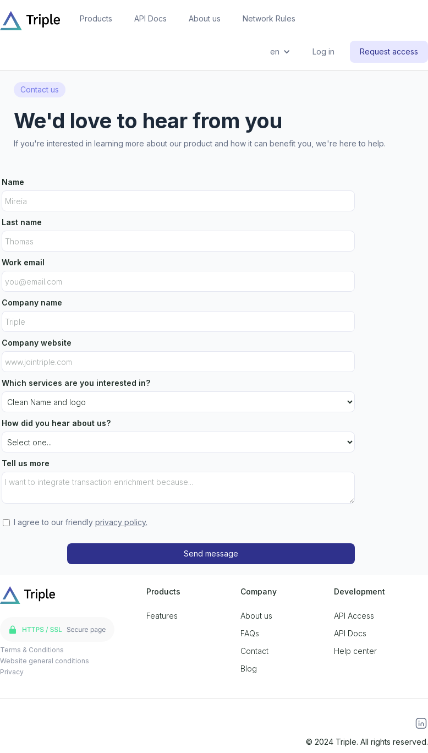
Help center (355, 651)
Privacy (12, 672)
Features (162, 615)
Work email (23, 262)
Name (13, 182)
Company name (32, 302)
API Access (354, 615)
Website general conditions (44, 661)
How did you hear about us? (56, 423)
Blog (248, 668)
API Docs (150, 18)
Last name (22, 222)
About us (205, 18)
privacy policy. (121, 522)
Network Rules (269, 18)
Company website (37, 342)
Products (96, 18)
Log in (323, 51)
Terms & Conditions (32, 650)
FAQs (249, 633)
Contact (254, 651)
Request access (389, 51)
